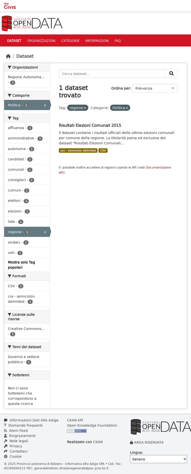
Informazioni (97, 40)
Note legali (16, 440)
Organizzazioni (41, 40)
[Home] (8, 56)
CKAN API (75, 420)
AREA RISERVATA (149, 442)
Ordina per (120, 88)
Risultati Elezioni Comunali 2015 (90, 125)
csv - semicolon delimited (78, 150)
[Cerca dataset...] (112, 73)
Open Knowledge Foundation (92, 425)
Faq (118, 40)
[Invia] (171, 73)
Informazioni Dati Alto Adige (31, 420)
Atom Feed (16, 430)
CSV (103, 150)
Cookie (13, 456)
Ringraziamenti (20, 435)
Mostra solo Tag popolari (21, 265)
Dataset (14, 40)
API (134, 167)
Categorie (70, 40)
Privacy (13, 446)
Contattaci (16, 451)
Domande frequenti (23, 425)
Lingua (136, 452)
